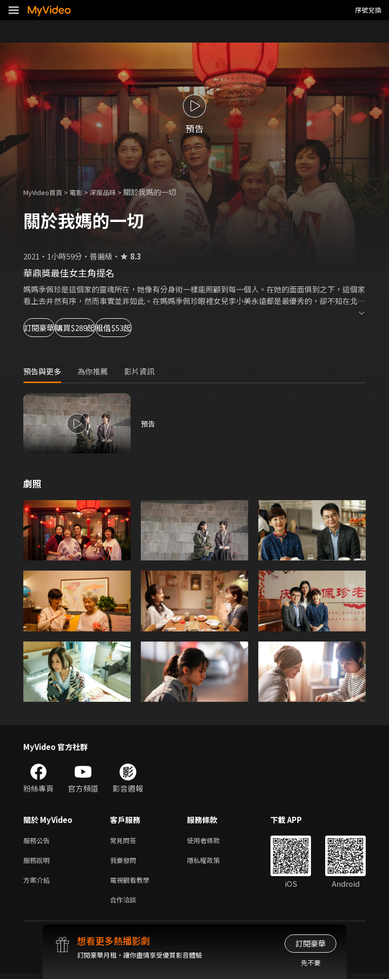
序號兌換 (368, 10)
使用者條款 (212, 841)
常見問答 (125, 841)
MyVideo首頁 (46, 191)
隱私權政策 (212, 862)
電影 (84, 191)
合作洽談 (125, 904)
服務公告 (38, 841)
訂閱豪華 (51, 327)
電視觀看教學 (132, 883)
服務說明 (38, 862)
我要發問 (125, 862)
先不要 (311, 962)
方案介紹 (38, 883)
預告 (148, 423)
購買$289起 (119, 327)
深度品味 (114, 191)
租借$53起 (190, 327)
